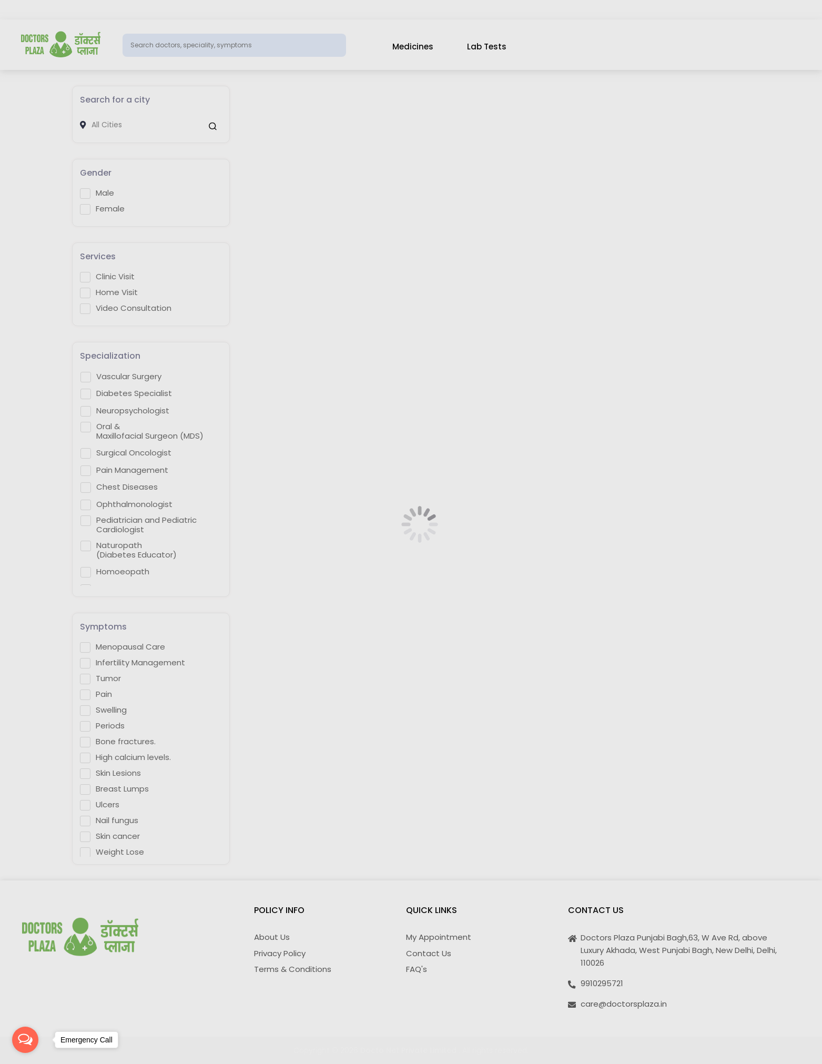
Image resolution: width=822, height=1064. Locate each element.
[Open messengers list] (25, 1040)
